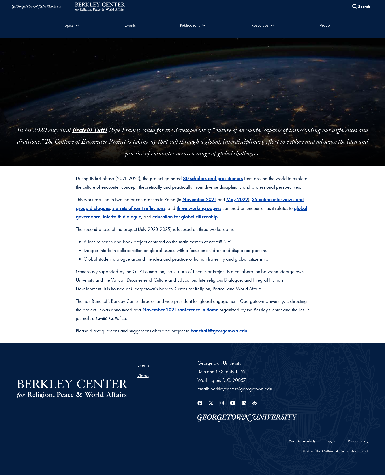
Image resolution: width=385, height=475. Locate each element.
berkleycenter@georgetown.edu (241, 388)
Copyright (331, 441)
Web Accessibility (302, 441)
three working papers (199, 208)
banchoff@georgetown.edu (219, 331)
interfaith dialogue (122, 216)
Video (324, 25)
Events (130, 25)
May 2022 (237, 199)
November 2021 (199, 199)
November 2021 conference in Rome (180, 309)
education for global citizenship (185, 216)
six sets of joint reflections (138, 208)
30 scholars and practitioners (213, 178)
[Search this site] (361, 6)
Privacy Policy (358, 441)
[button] (72, 25)
